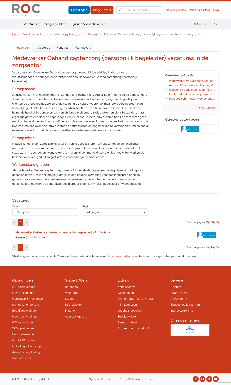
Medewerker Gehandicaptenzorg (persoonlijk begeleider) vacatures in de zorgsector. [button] (152, 34)
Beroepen (71, 287)
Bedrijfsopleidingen (25, 310)
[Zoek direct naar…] (139, 10)
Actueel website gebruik (134, 328)
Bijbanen (70, 310)
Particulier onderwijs (25, 304)
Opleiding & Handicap (26, 346)
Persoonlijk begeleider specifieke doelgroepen (199, 89)
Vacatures (30, 24)
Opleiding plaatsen (199, 9)
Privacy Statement (130, 379)
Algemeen (23, 47)
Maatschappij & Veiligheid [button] (67, 34)
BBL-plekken (73, 304)
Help (216, 9)
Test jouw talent (128, 316)
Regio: (86, 206)
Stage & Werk (102, 10)
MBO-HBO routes (23, 340)
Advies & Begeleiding (26, 352)
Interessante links (181, 310)
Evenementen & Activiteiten (136, 298)
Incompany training (25, 316)
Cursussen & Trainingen (27, 298)
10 (207, 222)
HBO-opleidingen (23, 292)
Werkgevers (83, 47)
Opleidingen (79, 10)
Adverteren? (178, 298)
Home (15, 34)
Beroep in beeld (128, 322)
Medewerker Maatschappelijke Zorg (192, 94)
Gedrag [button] (92, 34)
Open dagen (126, 292)
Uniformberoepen (24, 334)
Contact (175, 287)
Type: (15, 206)
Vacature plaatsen (175, 9)
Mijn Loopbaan (127, 304)
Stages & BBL (54, 24)
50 (217, 222)
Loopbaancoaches (130, 310)
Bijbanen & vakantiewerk (87, 24)
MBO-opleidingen (23, 287)
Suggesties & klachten (185, 304)
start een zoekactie (121, 256)
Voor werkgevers (76, 316)
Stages (69, 298)
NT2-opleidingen (23, 322)
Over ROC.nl (178, 292)
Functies (62, 47)
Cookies (148, 379)
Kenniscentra (126, 287)
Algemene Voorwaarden (102, 379)
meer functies (207, 107)
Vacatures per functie (35, 34)
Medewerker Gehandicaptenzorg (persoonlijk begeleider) (64, 232)
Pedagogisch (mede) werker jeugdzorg (194, 98)
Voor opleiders (21, 358)
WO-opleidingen (23, 328)
